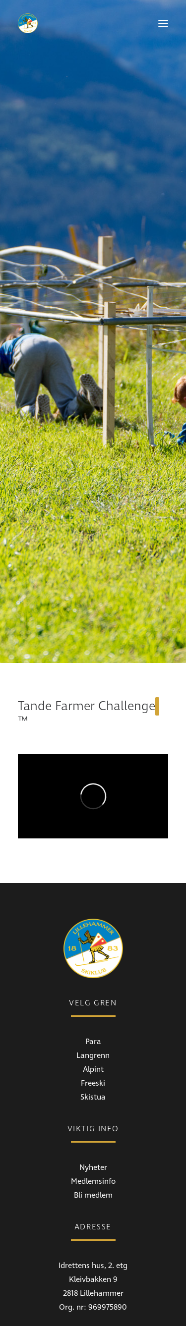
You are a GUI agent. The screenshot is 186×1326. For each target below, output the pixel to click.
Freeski (93, 1003)
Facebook (93, 1298)
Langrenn (93, 976)
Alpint (93, 990)
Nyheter (93, 1088)
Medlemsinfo (93, 1102)
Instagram (93, 1312)
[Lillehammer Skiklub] (28, 23)
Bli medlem (93, 1115)
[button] (163, 23)
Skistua (93, 1017)
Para (93, 962)
